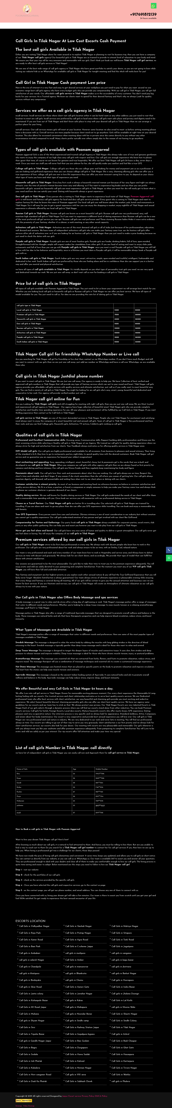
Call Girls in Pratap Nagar (78, 933)
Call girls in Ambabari (29, 953)
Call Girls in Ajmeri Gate (77, 987)
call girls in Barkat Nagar (124, 973)
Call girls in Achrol (120, 1034)
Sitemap (19, 1106)
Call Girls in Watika (121, 1075)
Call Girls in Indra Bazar (123, 987)
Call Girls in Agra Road (76, 940)
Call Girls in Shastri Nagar (124, 1014)
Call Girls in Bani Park (29, 946)
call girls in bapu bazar (123, 960)
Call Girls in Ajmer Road (31, 940)
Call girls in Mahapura (76, 1007)
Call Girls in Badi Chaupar (124, 1041)
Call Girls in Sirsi (27, 1027)
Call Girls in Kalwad (74, 1061)
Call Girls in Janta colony (31, 994)
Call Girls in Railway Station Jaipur (82, 1027)
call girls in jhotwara (121, 967)
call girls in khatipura (29, 973)
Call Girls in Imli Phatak (30, 1061)
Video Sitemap (28, 1106)
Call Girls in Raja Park (30, 933)
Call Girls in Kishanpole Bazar (33, 1000)
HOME (20, 26)
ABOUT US (33, 26)
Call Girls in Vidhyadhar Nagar (34, 926)
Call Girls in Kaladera (29, 1068)
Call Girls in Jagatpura (122, 946)
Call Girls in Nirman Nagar (78, 1068)
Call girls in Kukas (74, 1000)
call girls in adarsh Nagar (31, 960)
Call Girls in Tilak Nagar (123, 1027)
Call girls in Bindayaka (30, 980)
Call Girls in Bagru (28, 1048)
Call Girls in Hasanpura (123, 1054)
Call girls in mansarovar (76, 967)
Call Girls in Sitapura (122, 933)
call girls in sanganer (122, 953)
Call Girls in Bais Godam (77, 1041)
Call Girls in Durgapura (76, 1048)
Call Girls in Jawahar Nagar (78, 994)
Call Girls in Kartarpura (123, 1061)
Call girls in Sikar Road (30, 987)
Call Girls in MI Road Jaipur (32, 1007)
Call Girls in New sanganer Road (35, 1075)
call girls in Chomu (74, 980)
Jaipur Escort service (71, 1096)
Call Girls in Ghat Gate (123, 1048)
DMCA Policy (101, 1096)
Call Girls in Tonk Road (123, 940)
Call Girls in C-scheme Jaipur (79, 946)
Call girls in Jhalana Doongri (125, 994)
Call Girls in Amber (74, 960)
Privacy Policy (88, 1096)
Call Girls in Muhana (29, 1014)
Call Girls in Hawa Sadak (77, 1054)
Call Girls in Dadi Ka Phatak (33, 1081)
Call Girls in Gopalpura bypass (80, 1034)
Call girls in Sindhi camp (77, 1021)
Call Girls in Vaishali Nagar (78, 926)
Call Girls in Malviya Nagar (125, 926)
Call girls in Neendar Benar (78, 1014)
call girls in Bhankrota (75, 973)
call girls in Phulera (121, 1081)
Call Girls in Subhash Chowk (78, 1081)
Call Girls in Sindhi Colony (124, 1021)
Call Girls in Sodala (28, 1054)
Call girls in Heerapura (123, 980)
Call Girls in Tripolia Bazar (31, 1034)
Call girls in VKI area (75, 1075)
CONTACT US (80, 26)
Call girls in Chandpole (30, 967)
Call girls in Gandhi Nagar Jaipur (35, 1041)
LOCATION (63, 26)
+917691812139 (143, 15)
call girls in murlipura (75, 953)
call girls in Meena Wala (123, 1007)
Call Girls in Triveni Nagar (124, 1068)
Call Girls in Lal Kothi (122, 1000)
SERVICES (48, 26)
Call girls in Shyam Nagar (31, 1021)
